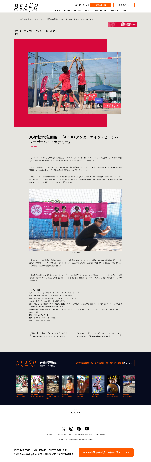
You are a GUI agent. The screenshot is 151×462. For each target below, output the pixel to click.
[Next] (134, 384)
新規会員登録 (101, 5)
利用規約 (49, 434)
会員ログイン (124, 5)
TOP (15, 19)
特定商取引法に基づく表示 (83, 434)
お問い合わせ (100, 434)
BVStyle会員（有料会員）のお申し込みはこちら (106, 452)
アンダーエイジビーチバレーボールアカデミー (32, 19)
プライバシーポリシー (63, 434)
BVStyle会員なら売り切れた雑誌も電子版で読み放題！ (104, 363)
